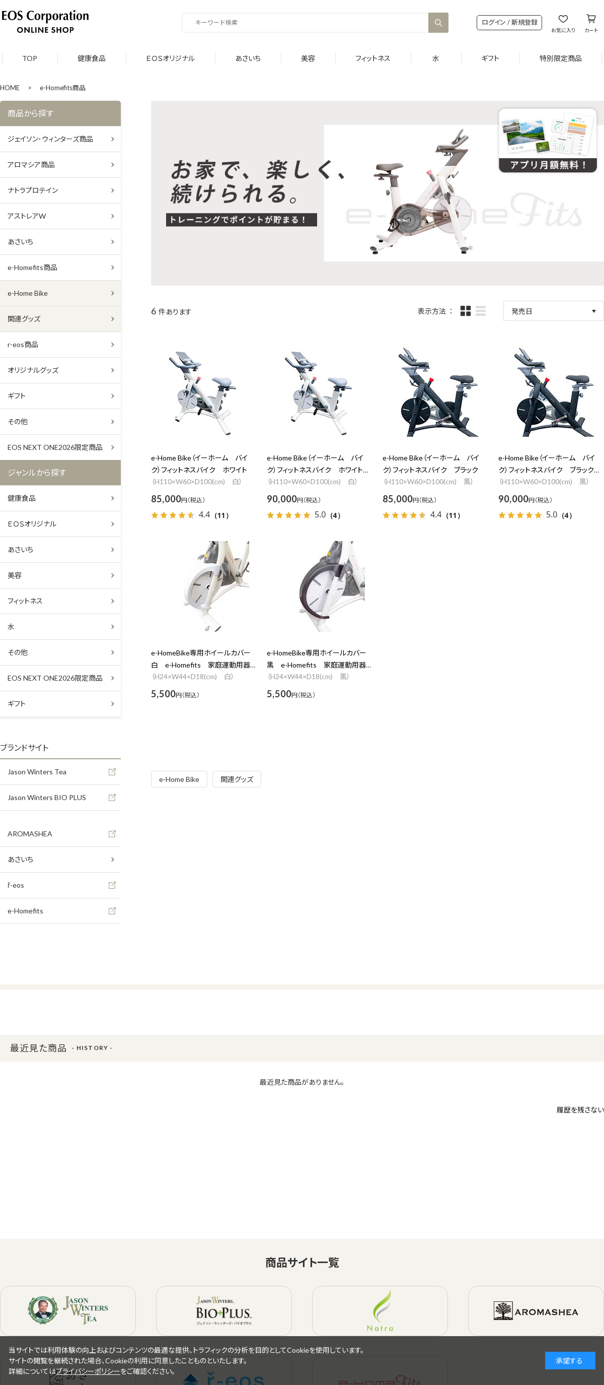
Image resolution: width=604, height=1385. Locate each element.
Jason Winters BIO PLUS (47, 797)
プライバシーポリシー (88, 1371)
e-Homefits (25, 910)
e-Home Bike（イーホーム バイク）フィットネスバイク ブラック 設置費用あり (549, 469)
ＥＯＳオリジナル (170, 58)
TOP (29, 58)
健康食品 (92, 58)
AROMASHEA (30, 833)
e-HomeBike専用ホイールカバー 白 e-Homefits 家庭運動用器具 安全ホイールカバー (204, 664)
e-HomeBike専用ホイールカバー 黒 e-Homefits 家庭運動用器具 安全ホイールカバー (320, 664)
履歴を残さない (580, 1109)
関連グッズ (236, 779)
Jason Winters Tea (37, 771)
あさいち (248, 58)
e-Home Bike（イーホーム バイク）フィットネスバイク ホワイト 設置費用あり (318, 469)
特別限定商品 (561, 58)
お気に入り (563, 30)
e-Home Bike (179, 779)
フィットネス (373, 58)
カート (591, 30)
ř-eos (16, 885)
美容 (308, 58)
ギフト (490, 58)
